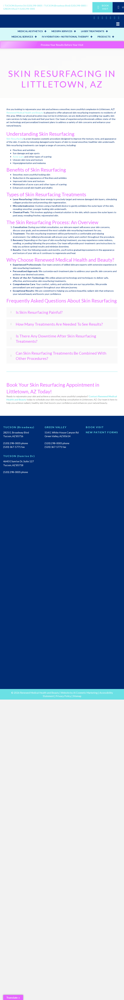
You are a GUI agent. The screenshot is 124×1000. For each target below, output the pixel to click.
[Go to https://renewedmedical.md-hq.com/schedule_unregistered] (103, 428)
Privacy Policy (63, 696)
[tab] (62, 312)
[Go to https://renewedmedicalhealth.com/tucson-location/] (20, 428)
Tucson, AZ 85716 (13, 436)
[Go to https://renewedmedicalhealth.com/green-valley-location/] (62, 428)
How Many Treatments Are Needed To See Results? (59, 324)
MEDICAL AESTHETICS (30, 31)
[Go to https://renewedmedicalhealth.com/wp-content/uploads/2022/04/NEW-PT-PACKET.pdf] (103, 433)
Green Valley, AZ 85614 (57, 436)
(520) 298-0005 (23, 5)
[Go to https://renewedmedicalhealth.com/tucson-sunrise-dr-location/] (20, 456)
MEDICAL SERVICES (22, 36)
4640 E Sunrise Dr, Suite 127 (18, 461)
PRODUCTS (104, 36)
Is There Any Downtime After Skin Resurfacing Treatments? (56, 339)
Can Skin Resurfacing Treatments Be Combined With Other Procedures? (61, 356)
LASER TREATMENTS (92, 31)
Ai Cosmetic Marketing (85, 692)
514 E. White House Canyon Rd (62, 432)
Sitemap (77, 696)
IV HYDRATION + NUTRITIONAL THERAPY (65, 36)
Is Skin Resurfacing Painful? (39, 312)
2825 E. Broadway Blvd (16, 432)
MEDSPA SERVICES (61, 31)
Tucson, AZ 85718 (13, 465)
